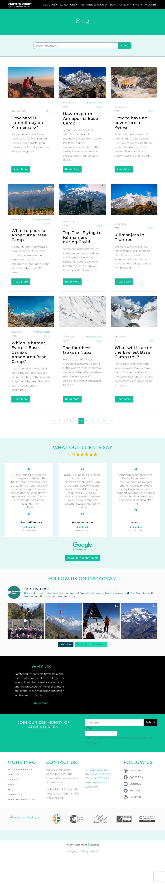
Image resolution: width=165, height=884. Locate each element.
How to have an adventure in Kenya (131, 123)
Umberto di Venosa (29, 522)
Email (88, 727)
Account (150, 4)
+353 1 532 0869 (98, 769)
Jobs (11, 784)
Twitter (135, 790)
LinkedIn (135, 797)
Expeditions (67, 4)
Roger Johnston (82, 522)
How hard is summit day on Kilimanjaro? (27, 123)
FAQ (10, 789)
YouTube (135, 783)
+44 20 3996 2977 (101, 773)
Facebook (136, 777)
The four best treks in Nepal (78, 350)
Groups (13, 779)
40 (104, 420)
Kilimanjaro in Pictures (129, 237)
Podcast (13, 774)
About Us (49, 4)
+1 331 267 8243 (99, 778)
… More (29, 507)
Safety (137, 4)
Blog (113, 4)
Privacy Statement (76, 844)
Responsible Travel (93, 4)
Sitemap (95, 844)
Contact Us (15, 794)
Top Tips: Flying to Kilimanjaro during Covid (82, 237)
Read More (21, 169)
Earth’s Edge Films (20, 769)
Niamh (135, 522)
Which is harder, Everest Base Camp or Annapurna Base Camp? (29, 352)
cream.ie (93, 851)
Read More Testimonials (82, 557)
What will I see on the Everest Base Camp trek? (134, 352)
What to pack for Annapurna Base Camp (29, 235)
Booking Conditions (21, 799)
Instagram (137, 770)
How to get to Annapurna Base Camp (80, 118)
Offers (124, 4)
